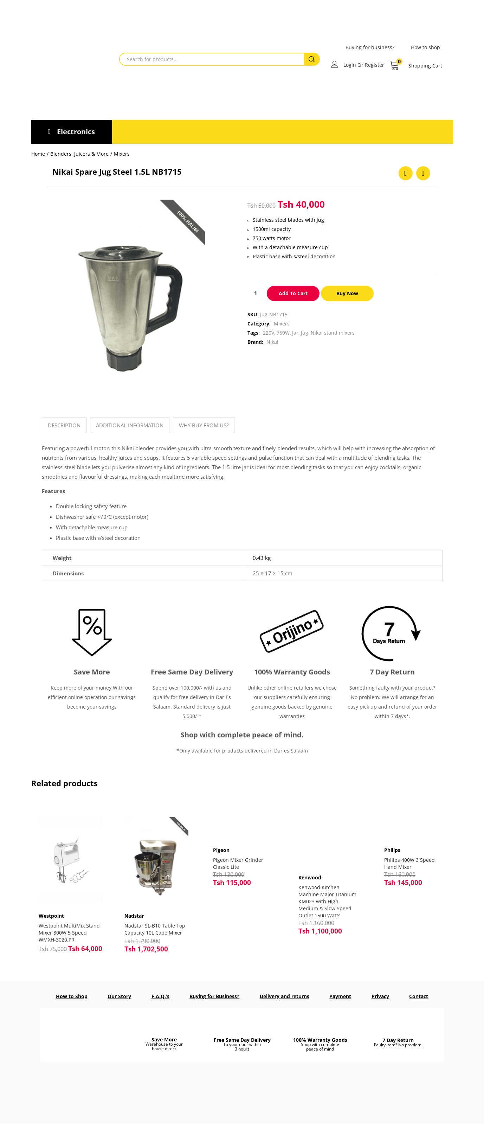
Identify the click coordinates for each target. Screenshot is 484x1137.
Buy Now (348, 293)
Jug (304, 332)
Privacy (380, 996)
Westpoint (54, 909)
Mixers (122, 153)
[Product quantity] (255, 293)
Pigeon (221, 850)
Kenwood (309, 877)
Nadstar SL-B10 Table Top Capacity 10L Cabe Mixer (153, 926)
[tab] (64, 425)
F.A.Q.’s (160, 996)
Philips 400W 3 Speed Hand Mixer (409, 863)
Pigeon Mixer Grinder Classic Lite (238, 863)
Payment (340, 996)
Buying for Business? (214, 996)
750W (283, 332)
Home (38, 153)
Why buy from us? (203, 425)
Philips (392, 850)
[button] (415, 65)
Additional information (129, 425)
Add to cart (293, 293)
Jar (295, 332)
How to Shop (72, 996)
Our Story (119, 996)
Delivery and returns (284, 996)
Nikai (272, 341)
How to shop (425, 47)
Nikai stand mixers (333, 332)
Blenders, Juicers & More (79, 153)
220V (268, 332)
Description (64, 425)
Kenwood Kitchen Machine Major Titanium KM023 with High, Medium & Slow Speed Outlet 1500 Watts (327, 901)
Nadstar (137, 909)
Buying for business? (370, 47)
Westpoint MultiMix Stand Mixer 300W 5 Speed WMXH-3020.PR (68, 926)
